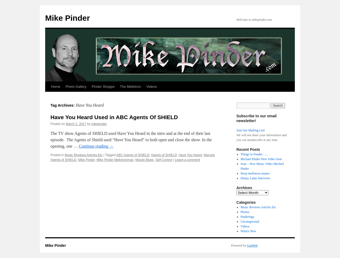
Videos (151, 87)
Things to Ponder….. (254, 154)
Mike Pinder (67, 18)
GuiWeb (252, 245)
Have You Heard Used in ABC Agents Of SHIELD (114, 117)
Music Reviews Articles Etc (84, 155)
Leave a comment (187, 160)
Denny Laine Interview (255, 178)
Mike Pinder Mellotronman (114, 160)
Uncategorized (250, 221)
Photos (245, 212)
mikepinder (99, 124)
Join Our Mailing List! (250, 130)
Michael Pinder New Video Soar (261, 159)
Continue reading (96, 146)
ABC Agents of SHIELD (133, 155)
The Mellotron (130, 87)
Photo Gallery (76, 87)
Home (55, 87)
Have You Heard (190, 155)
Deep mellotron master (255, 173)
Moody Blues (144, 160)
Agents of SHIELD (164, 155)
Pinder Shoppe (103, 87)
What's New (248, 231)
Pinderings (247, 217)
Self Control (164, 160)
